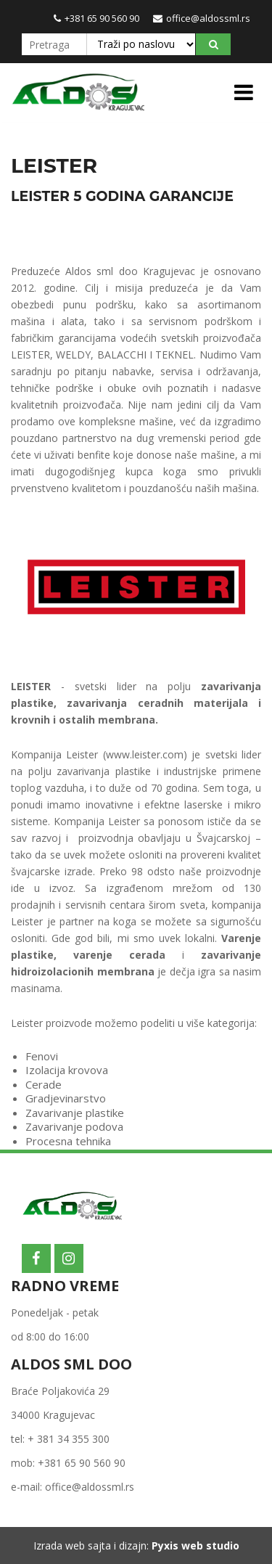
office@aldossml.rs (201, 18)
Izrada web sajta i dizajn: (136, 1545)
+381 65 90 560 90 (96, 18)
